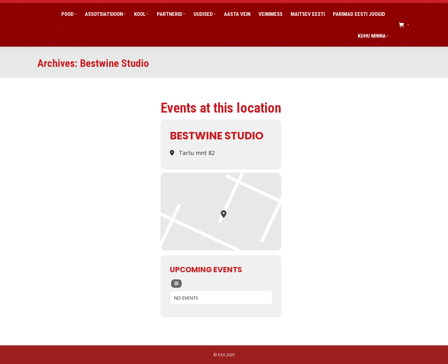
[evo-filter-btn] (176, 283)
